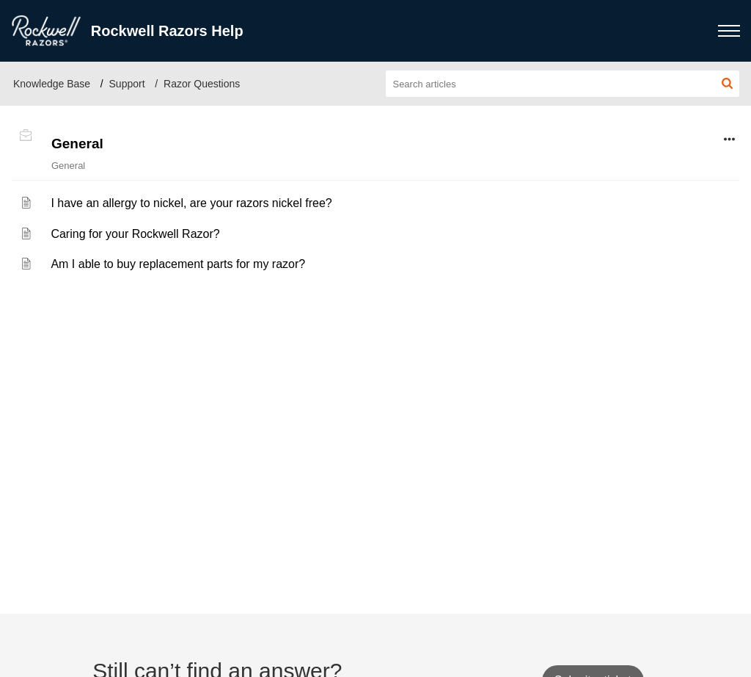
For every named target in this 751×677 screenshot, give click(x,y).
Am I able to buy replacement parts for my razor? (178, 264)
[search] (563, 84)
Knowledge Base (51, 84)
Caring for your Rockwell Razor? (135, 234)
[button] (727, 84)
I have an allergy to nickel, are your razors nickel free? (191, 203)
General (77, 143)
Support (127, 84)
